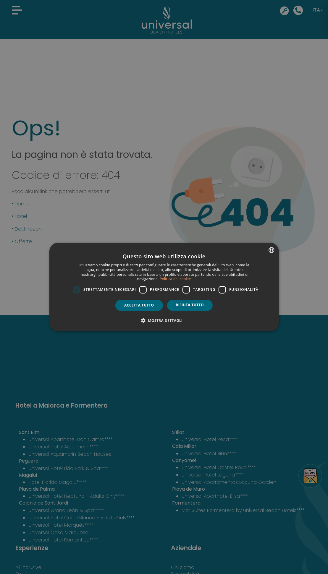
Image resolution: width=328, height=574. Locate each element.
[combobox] (271, 250)
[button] (164, 320)
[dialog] (164, 287)
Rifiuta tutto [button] (190, 304)
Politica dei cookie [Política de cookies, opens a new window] (175, 278)
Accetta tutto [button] (139, 305)
